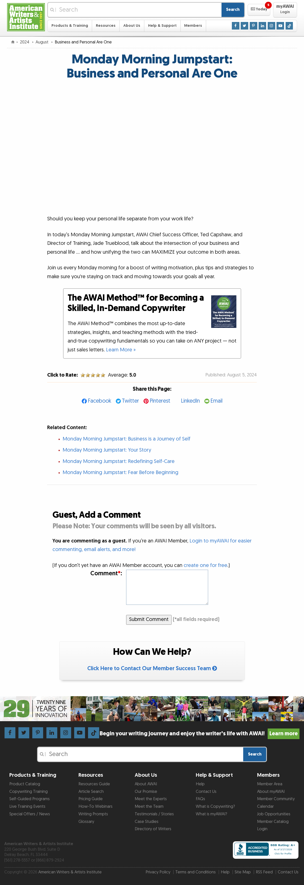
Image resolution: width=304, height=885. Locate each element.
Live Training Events (27, 806)
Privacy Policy (158, 872)
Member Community (276, 799)
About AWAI (146, 784)
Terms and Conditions (195, 872)
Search (233, 9)
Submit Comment (149, 619)
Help (200, 784)
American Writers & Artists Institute (70, 872)
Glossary (86, 821)
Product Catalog (24, 784)
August (42, 42)
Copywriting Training (28, 791)
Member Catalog (273, 821)
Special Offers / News (29, 814)
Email (216, 401)
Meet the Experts (151, 799)
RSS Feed (264, 872)
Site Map (243, 872)
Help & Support (162, 25)
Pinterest (160, 401)
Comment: (106, 574)
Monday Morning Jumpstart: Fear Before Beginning (120, 472)
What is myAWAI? (211, 814)
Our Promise (146, 791)
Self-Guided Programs (29, 799)
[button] (258, 10)
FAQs (200, 799)
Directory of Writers (153, 829)
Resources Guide (94, 784)
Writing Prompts (93, 814)
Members (193, 25)
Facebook (99, 401)
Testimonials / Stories (154, 814)
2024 (25, 42)
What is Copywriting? (215, 806)
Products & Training (69, 25)
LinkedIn (190, 401)
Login (262, 829)
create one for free (205, 565)
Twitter (130, 401)
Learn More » (121, 350)
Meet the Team (149, 806)
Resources (106, 25)
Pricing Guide (90, 799)
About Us (131, 25)
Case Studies (146, 821)
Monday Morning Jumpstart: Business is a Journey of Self (126, 439)
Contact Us (206, 791)
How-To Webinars (95, 806)
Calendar (265, 806)
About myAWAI (271, 791)
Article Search (91, 791)
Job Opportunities (273, 814)
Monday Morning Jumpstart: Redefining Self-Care (119, 461)
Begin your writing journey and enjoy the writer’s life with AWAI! (200, 733)
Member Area (269, 784)
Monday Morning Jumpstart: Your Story (107, 450)
